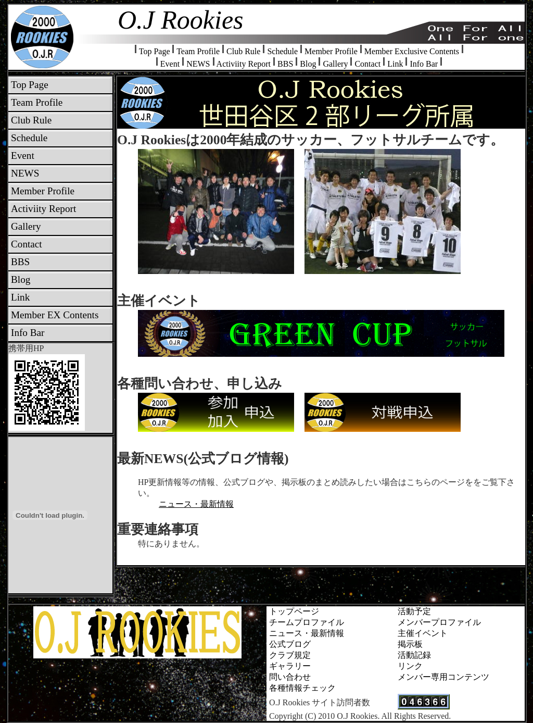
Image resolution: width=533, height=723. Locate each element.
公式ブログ (290, 644)
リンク (410, 666)
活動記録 (414, 655)
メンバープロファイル (439, 622)
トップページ (294, 611)
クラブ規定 (290, 655)
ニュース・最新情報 (196, 504)
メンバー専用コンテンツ (443, 676)
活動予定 (414, 611)
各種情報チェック (302, 687)
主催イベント (423, 633)
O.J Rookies (181, 19)
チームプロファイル (306, 622)
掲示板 (410, 644)
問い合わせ (290, 676)
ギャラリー (290, 666)
